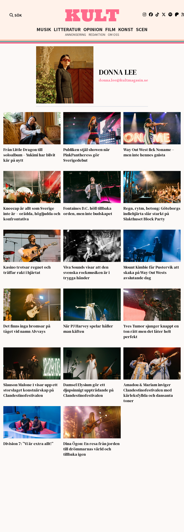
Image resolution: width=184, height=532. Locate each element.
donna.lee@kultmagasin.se (123, 80)
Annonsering (75, 34)
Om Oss (113, 34)
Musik (44, 29)
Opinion (93, 29)
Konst (125, 29)
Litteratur (67, 29)
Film (110, 29)
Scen (142, 29)
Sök (15, 15)
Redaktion (97, 34)
